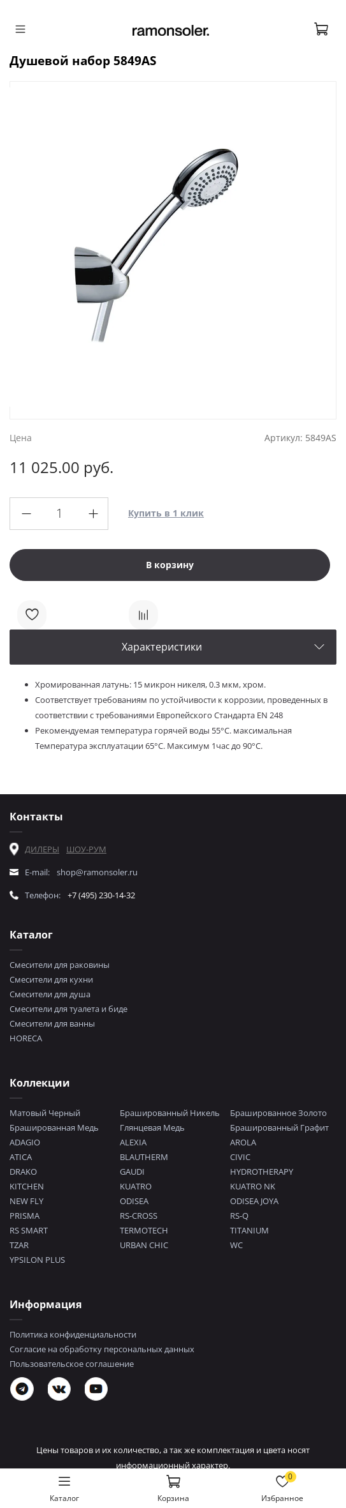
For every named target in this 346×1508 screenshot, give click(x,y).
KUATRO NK (252, 1186)
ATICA (21, 1157)
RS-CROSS (138, 1215)
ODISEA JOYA (254, 1201)
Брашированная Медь (54, 1127)
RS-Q (239, 1215)
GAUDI (132, 1171)
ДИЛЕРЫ (42, 849)
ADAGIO (25, 1142)
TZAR (19, 1245)
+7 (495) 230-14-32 (101, 895)
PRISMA (25, 1215)
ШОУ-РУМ (86, 849)
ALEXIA (133, 1142)
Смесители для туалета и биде (68, 1008)
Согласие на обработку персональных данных (102, 1349)
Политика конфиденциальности (73, 1334)
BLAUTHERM (144, 1157)
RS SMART (29, 1230)
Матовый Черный (45, 1113)
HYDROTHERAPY (261, 1171)
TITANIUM (249, 1230)
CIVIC (240, 1157)
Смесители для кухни (51, 979)
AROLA (243, 1142)
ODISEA (134, 1201)
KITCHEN (27, 1186)
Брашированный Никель (170, 1113)
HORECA (26, 1038)
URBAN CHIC (144, 1245)
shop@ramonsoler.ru (97, 872)
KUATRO (136, 1186)
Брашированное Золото (278, 1113)
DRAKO (23, 1171)
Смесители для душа (50, 994)
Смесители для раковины (60, 964)
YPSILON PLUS (37, 1259)
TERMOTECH (144, 1230)
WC (236, 1245)
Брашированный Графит (279, 1127)
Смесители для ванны (52, 1023)
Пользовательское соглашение (72, 1363)
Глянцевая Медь (152, 1127)
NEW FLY (26, 1201)
